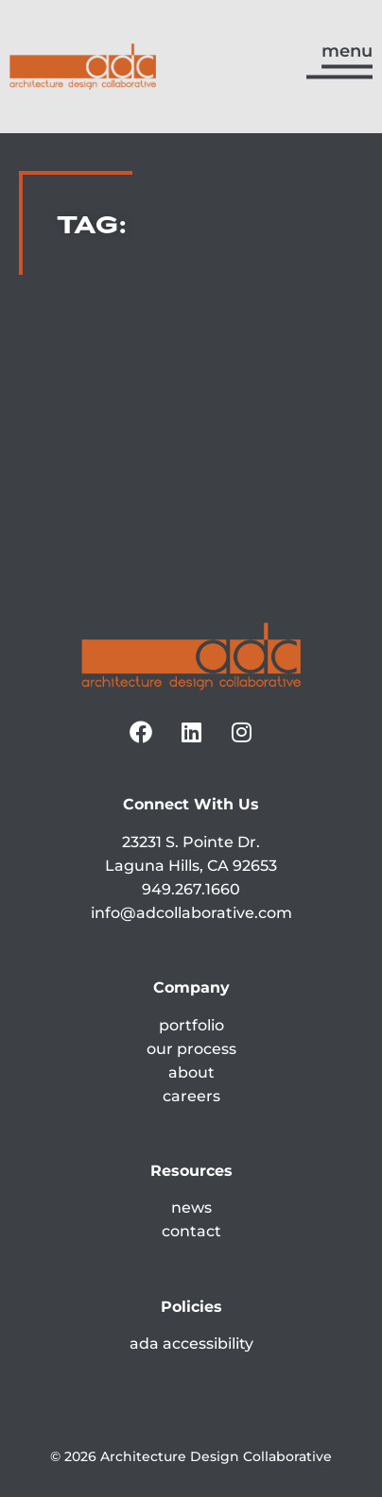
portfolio (191, 1025)
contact (191, 1231)
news (191, 1207)
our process (191, 1049)
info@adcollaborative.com (191, 913)
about (191, 1072)
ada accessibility (191, 1343)
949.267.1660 (191, 889)
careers (191, 1096)
